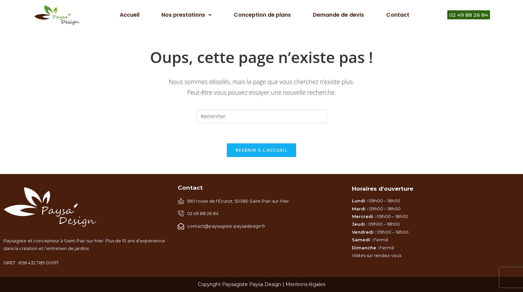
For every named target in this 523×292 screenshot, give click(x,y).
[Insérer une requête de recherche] (261, 116)
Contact (397, 15)
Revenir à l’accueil (261, 150)
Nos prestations (186, 15)
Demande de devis (338, 15)
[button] (186, 15)
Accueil (129, 15)
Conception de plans (262, 15)
